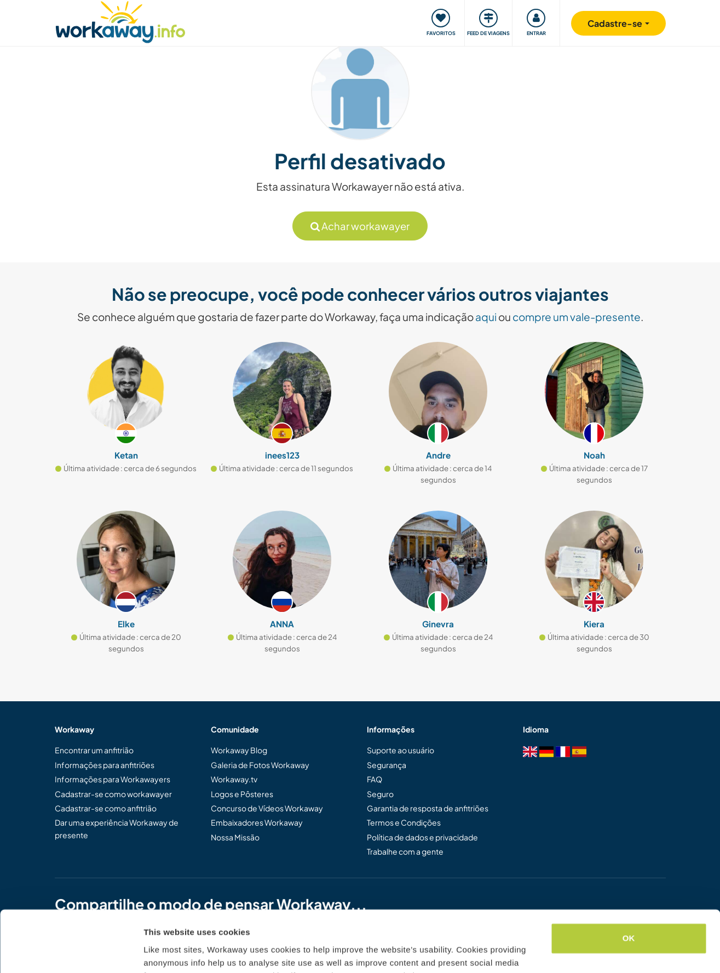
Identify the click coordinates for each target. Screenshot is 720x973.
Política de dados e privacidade (422, 837)
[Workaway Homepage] (121, 20)
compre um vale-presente (576, 316)
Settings (159, 951)
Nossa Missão (235, 837)
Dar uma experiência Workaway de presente (116, 828)
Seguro (380, 794)
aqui (486, 316)
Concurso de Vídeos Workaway (267, 808)
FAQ (374, 779)
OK (629, 884)
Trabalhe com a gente (405, 851)
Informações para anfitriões (104, 765)
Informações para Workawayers (112, 779)
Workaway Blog (239, 750)
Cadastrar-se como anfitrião (106, 808)
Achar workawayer (360, 226)
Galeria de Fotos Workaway (260, 765)
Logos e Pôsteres (242, 794)
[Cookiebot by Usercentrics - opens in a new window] (71, 951)
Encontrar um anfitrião (94, 750)
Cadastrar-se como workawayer (113, 794)
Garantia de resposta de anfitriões (427, 808)
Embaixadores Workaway (257, 822)
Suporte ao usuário (400, 750)
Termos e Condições (404, 822)
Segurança (386, 765)
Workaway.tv (234, 779)
